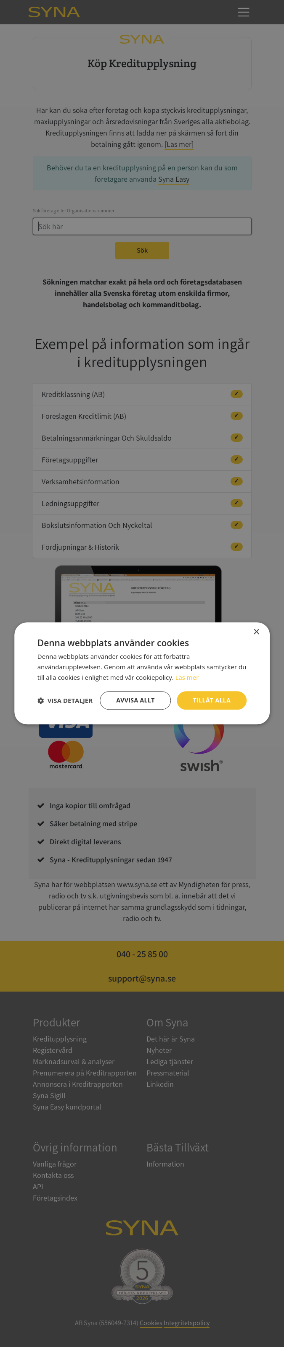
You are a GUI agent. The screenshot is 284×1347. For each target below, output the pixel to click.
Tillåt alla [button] (212, 700)
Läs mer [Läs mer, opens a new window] (187, 677)
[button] (65, 700)
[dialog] (142, 673)
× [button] (256, 632)
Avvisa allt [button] (135, 700)
